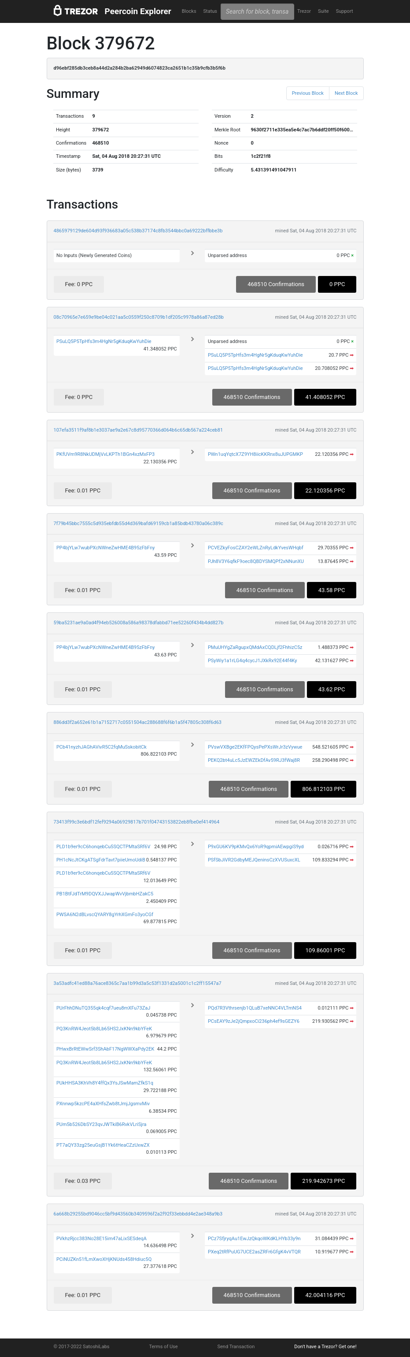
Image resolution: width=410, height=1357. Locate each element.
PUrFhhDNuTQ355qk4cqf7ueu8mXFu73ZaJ (103, 1008)
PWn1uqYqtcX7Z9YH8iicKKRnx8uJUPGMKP (255, 454)
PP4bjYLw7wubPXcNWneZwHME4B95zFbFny (105, 548)
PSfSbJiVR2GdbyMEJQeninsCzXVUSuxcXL (254, 860)
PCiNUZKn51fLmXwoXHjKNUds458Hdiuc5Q (103, 1259)
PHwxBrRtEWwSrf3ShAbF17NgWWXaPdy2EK (105, 1049)
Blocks (189, 11)
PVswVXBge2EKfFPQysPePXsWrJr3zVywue (255, 747)
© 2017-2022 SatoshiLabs (82, 1347)
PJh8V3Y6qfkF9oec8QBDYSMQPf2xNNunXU (256, 561)
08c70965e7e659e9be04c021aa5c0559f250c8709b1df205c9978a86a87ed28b (139, 317)
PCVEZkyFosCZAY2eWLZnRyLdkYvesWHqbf (255, 548)
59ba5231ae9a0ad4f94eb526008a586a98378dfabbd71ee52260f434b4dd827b (139, 623)
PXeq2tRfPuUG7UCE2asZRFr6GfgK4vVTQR (254, 1252)
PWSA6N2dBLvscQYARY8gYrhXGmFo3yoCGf (104, 914)
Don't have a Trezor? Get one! (325, 1347)
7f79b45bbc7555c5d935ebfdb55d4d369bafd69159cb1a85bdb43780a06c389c (138, 523)
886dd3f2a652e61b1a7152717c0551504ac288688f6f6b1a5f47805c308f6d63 (138, 722)
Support (344, 11)
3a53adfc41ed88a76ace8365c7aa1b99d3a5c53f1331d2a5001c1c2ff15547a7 (138, 983)
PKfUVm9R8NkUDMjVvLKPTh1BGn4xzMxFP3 (105, 454)
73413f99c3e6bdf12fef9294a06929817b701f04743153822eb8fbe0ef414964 (137, 822)
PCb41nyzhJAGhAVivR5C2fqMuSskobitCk (101, 747)
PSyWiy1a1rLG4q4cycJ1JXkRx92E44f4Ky (252, 661)
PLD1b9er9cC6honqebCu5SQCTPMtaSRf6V (103, 847)
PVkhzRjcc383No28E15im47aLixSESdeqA (101, 1238)
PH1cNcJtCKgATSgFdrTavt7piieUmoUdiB (100, 860)
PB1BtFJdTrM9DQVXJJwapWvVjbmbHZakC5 (104, 894)
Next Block (346, 93)
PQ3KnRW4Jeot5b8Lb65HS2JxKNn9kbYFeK (104, 1029)
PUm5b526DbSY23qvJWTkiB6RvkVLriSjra (101, 1124)
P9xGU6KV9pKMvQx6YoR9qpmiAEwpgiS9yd (256, 847)
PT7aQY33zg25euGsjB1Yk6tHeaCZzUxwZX (103, 1145)
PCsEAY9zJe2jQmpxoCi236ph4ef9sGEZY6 (253, 1021)
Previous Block (308, 93)
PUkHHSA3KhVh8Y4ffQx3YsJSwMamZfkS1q (104, 1083)
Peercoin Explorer (138, 11)
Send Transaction (236, 1347)
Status (210, 11)
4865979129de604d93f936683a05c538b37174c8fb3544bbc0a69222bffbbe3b (138, 231)
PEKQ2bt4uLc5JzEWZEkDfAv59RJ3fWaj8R (254, 760)
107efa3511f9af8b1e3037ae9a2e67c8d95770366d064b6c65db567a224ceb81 (138, 430)
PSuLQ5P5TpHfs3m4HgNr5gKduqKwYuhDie (103, 341)
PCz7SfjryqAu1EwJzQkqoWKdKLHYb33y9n (254, 1238)
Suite (323, 11)
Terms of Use (163, 1347)
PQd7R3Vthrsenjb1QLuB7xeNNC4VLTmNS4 (255, 1008)
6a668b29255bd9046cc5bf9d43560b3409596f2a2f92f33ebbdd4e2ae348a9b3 (138, 1214)
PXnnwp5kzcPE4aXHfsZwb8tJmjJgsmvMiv (103, 1104)
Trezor (304, 11)
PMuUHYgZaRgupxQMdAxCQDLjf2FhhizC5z (255, 647)
